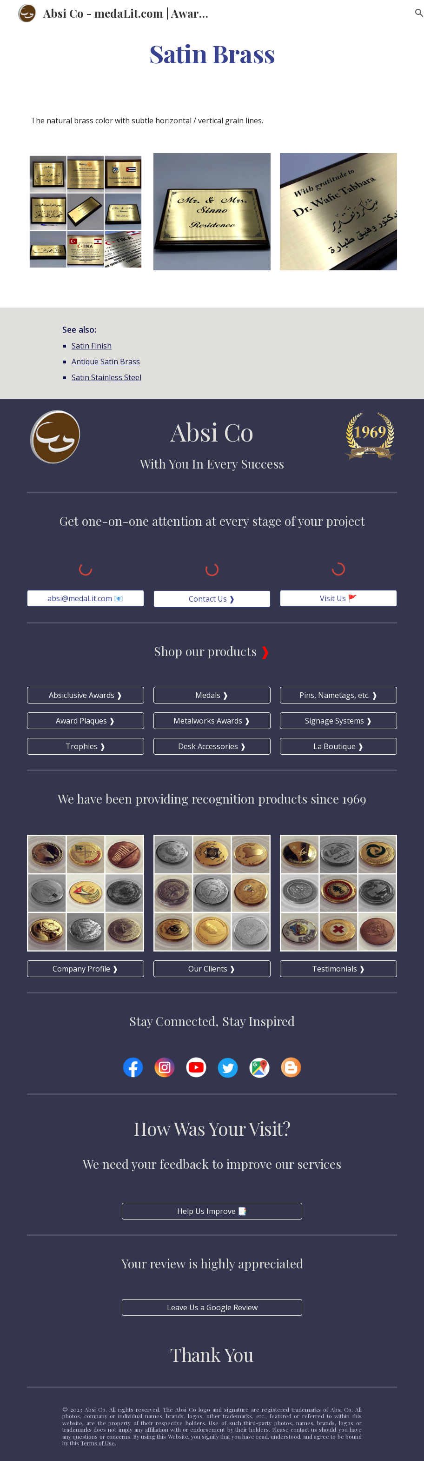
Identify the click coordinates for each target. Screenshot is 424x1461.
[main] (212, 53)
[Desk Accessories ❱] (212, 746)
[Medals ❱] (212, 695)
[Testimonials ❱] (338, 968)
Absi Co (212, 431)
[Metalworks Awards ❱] (212, 720)
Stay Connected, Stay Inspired (212, 1020)
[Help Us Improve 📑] (212, 1211)
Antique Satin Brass (106, 361)
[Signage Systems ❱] (338, 720)
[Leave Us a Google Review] (212, 1307)
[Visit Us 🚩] (338, 598)
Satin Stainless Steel (106, 377)
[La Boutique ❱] (338, 746)
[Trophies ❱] (85, 746)
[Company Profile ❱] (85, 968)
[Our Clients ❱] (212, 968)
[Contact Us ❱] (212, 598)
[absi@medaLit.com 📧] (85, 598)
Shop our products (207, 651)
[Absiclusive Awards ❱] (85, 695)
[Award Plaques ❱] (85, 720)
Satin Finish (92, 346)
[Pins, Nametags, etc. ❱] (338, 695)
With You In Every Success (212, 463)
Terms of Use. (98, 1443)
